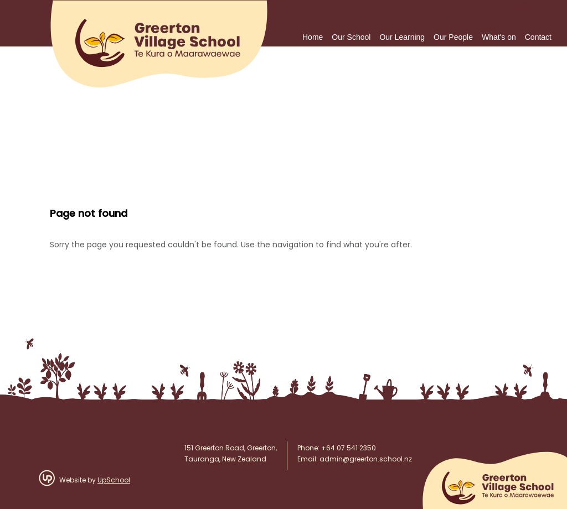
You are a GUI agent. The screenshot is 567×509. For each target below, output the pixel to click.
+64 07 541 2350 (348, 448)
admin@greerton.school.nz (365, 459)
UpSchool (113, 480)
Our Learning (402, 37)
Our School (351, 37)
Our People (453, 37)
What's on (499, 37)
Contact (538, 37)
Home (312, 37)
